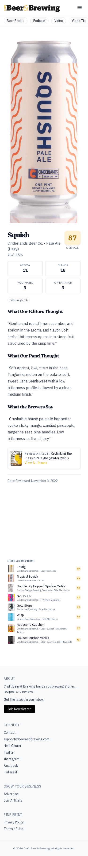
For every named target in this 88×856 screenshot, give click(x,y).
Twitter (9, 752)
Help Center (12, 746)
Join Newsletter (19, 709)
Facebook (11, 766)
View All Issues (36, 463)
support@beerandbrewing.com (26, 739)
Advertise (11, 794)
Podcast (39, 21)
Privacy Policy (14, 822)
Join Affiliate (13, 800)
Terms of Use (13, 829)
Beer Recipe (15, 21)
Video (58, 21)
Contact (10, 732)
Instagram (11, 759)
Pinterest (10, 772)
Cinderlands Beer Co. (25, 243)
